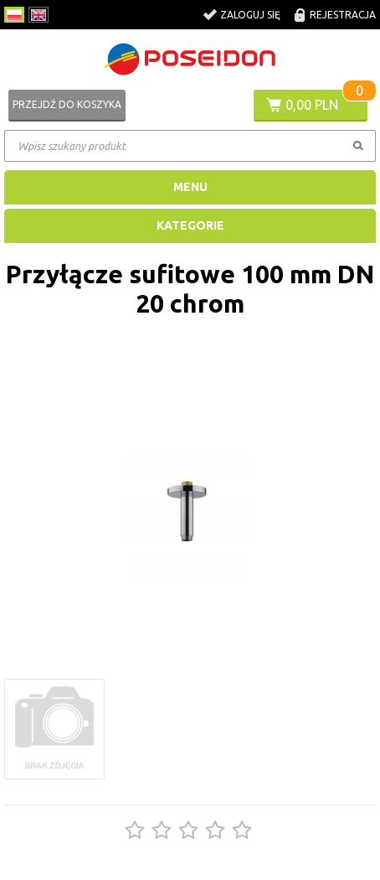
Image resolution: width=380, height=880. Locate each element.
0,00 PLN (311, 104)
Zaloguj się (250, 14)
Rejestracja (343, 14)
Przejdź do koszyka (67, 104)
